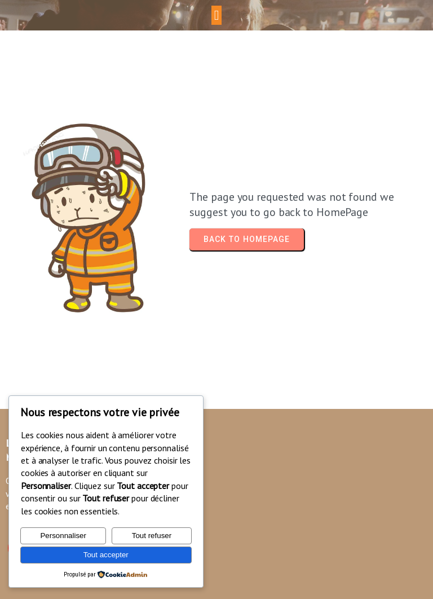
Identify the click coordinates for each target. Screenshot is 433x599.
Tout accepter (106, 554)
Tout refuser (151, 535)
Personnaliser (63, 535)
